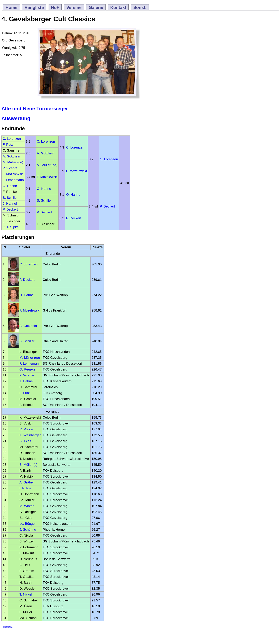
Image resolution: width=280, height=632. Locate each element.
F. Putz (8, 144)
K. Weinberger (30, 435)
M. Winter (26, 506)
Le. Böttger (27, 523)
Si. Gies (25, 441)
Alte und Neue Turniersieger (34, 108)
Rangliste (34, 7)
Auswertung (15, 118)
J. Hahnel (10, 203)
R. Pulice (26, 429)
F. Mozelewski (76, 171)
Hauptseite (6, 627)
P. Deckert (107, 206)
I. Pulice (25, 488)
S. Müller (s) (28, 464)
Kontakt (118, 7)
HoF (55, 7)
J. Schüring (27, 529)
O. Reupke (11, 227)
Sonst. (139, 7)
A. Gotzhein (45, 153)
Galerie (96, 7)
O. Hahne (10, 186)
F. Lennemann (13, 180)
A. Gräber (26, 482)
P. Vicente (10, 168)
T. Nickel (25, 594)
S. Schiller (10, 197)
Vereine (73, 7)
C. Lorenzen (12, 138)
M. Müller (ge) (13, 162)
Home (12, 7)
